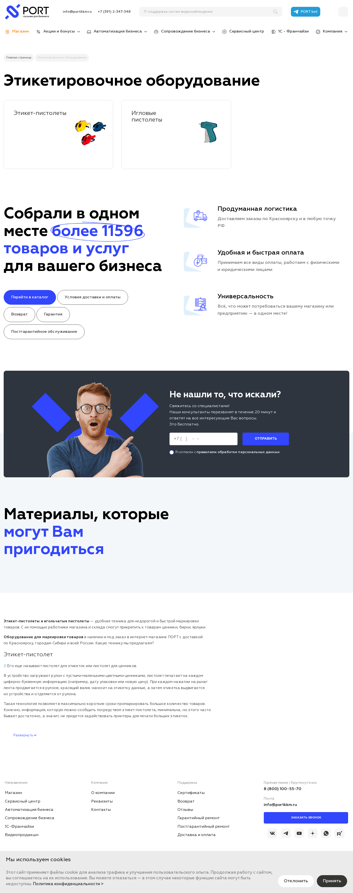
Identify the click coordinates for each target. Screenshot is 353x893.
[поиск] (208, 12)
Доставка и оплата (196, 835)
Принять (332, 881)
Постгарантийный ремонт (203, 827)
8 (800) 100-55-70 (282, 789)
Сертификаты (191, 793)
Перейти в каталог (29, 297)
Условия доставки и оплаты (93, 297)
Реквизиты (102, 802)
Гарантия (53, 314)
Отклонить (296, 881)
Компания (332, 31)
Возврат (19, 314)
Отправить (266, 438)
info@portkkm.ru (77, 11)
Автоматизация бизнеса (118, 31)
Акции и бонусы (59, 31)
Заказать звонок (306, 817)
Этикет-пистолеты (40, 113)
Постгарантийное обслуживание (44, 332)
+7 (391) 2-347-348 (114, 11)
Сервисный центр (246, 31)
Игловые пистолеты (147, 116)
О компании (103, 793)
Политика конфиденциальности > (68, 884)
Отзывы (185, 810)
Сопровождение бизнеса (185, 31)
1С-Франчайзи (19, 827)
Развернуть (24, 735)
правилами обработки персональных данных (238, 452)
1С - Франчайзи (293, 31)
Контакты (101, 810)
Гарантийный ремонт (198, 818)
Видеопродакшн (21, 835)
